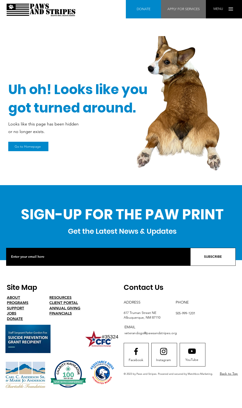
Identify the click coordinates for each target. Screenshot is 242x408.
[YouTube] (192, 360)
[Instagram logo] (163, 351)
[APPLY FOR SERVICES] (183, 9)
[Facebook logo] (136, 351)
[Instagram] (163, 360)
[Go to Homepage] (28, 146)
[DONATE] (143, 9)
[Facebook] (136, 360)
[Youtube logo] (192, 351)
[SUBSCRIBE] (213, 257)
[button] (218, 9)
